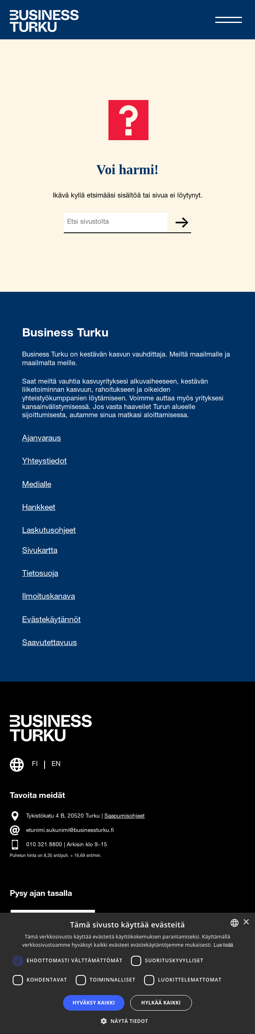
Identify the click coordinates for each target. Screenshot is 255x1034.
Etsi (181, 222)
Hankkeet (38, 508)
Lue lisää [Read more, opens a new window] (223, 945)
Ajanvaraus (41, 439)
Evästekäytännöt (51, 620)
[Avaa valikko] (228, 20)
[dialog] (127, 973)
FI (35, 764)
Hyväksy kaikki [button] (93, 1002)
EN (56, 764)
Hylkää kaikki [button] (161, 1002)
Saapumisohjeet (124, 816)
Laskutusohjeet (49, 531)
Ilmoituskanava (48, 597)
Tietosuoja (40, 574)
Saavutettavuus (49, 643)
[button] (127, 1020)
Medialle (36, 485)
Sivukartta (39, 551)
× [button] (246, 922)
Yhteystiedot (44, 462)
